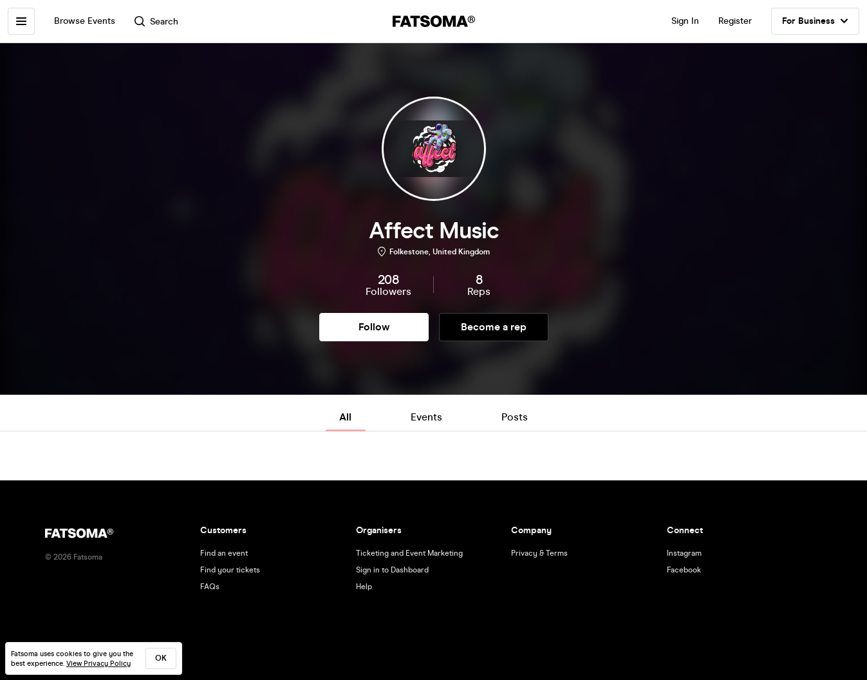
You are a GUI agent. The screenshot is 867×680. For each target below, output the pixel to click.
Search (156, 21)
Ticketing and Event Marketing (409, 553)
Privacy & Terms (539, 553)
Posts (514, 417)
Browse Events (84, 20)
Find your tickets (230, 569)
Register (735, 20)
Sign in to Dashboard (392, 569)
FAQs (209, 586)
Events (426, 417)
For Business (815, 21)
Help (364, 586)
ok (161, 658)
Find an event (224, 553)
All (345, 417)
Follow (374, 327)
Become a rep (494, 327)
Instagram (684, 553)
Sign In (685, 20)
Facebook (684, 569)
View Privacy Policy (98, 663)
